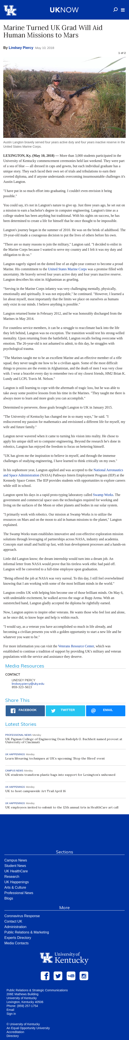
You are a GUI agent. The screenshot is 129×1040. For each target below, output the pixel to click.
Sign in (11, 1013)
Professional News (18, 893)
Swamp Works (103, 495)
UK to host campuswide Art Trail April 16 (35, 791)
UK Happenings (16, 882)
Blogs (8, 898)
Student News (15, 866)
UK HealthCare (16, 871)
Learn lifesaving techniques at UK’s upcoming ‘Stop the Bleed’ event (55, 758)
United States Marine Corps (67, 269)
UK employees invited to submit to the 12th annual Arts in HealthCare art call (61, 807)
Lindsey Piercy (21, 48)
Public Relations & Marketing (26, 932)
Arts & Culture (15, 887)
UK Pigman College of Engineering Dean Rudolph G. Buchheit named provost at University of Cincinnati (63, 740)
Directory (13, 1036)
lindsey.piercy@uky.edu (28, 684)
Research (11, 876)
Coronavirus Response (22, 916)
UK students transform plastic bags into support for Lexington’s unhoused (60, 775)
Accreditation (15, 1032)
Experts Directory (17, 938)
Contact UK (13, 921)
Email (10, 1010)
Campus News (15, 860)
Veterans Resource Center (76, 646)
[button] (123, 10)
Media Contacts (16, 943)
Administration (15, 927)
